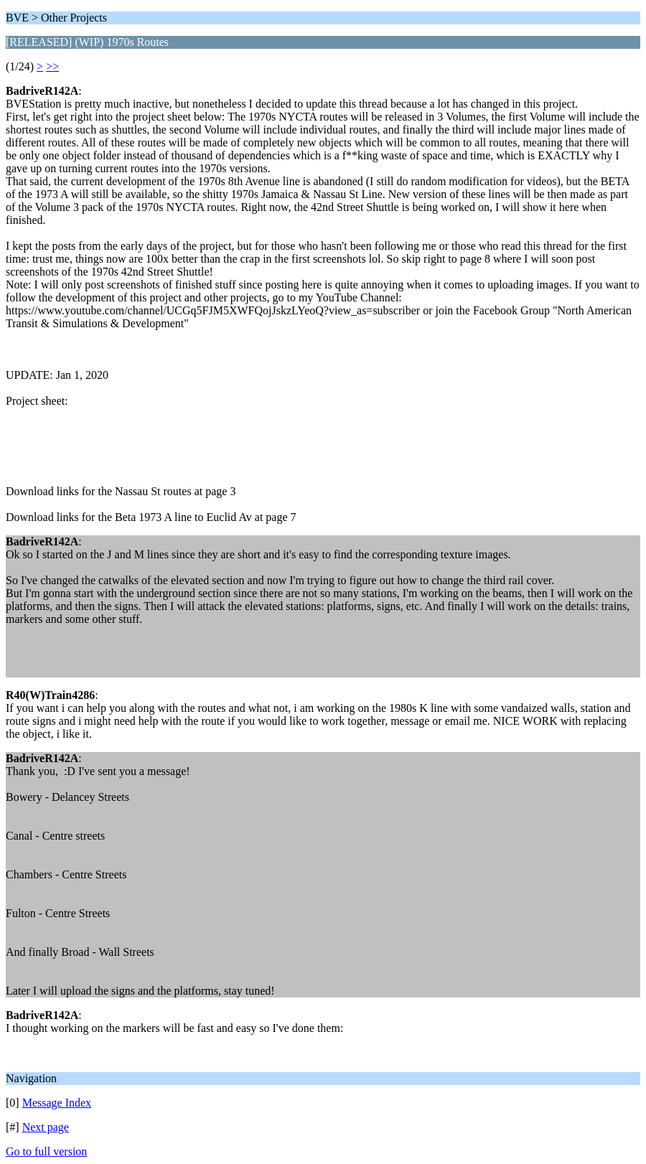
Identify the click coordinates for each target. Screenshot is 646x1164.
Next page (45, 1127)
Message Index (56, 1103)
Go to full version (46, 1151)
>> (52, 66)
